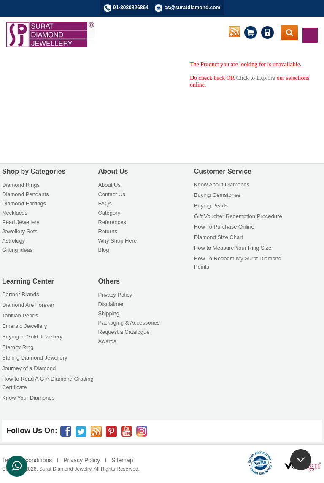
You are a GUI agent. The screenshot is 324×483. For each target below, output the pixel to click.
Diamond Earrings (24, 203)
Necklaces (14, 213)
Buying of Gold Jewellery (32, 336)
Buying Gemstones (217, 195)
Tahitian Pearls (20, 315)
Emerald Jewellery (24, 326)
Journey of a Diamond (29, 368)
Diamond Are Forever (28, 305)
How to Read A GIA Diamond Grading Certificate (48, 383)
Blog (103, 250)
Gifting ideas (17, 250)
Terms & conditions (27, 460)
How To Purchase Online (224, 227)
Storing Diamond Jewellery (35, 358)
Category (109, 213)
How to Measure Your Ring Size (233, 248)
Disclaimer (111, 304)
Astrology (13, 240)
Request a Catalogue (123, 332)
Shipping (108, 313)
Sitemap (122, 460)
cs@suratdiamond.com (192, 8)
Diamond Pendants (25, 194)
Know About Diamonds (222, 184)
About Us (109, 185)
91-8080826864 (130, 8)
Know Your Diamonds (28, 398)
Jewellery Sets (20, 231)
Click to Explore (255, 78)
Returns (107, 231)
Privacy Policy (115, 295)
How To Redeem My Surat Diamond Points (237, 262)
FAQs (105, 203)
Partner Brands (20, 294)
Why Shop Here (117, 240)
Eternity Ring (17, 347)
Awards (107, 341)
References (112, 222)
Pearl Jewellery (20, 222)
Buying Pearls (211, 205)
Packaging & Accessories (128, 322)
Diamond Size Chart (218, 237)
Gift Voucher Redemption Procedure (238, 216)
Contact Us (111, 194)
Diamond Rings (21, 185)
